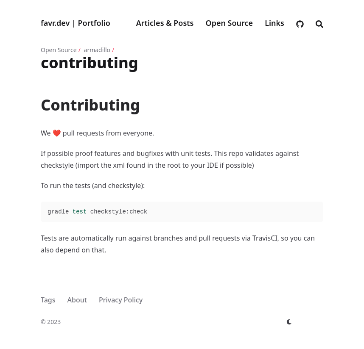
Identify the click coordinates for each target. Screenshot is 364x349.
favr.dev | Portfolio (75, 23)
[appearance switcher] (289, 322)
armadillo (97, 50)
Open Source (59, 50)
